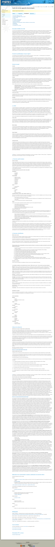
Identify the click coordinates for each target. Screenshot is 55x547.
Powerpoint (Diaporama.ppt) (16, 534)
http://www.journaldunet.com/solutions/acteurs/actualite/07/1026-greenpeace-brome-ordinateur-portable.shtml (27, 514)
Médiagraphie (15, 23)
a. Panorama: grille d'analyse (17, 19)
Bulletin (4, 15)
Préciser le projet (15, 17)
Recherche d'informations (18, 489)
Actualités (3, 14)
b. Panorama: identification (17, 20)
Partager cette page (43, 6)
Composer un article (17, 497)
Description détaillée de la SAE (17, 15)
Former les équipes (17, 481)
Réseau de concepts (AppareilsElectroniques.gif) (19, 349)
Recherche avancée (5, 10)
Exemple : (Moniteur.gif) (18, 494)
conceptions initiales (22, 479)
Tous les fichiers (15, 24)
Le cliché (14, 18)
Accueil (3, 9)
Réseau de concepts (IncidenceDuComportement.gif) (20, 396)
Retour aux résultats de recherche (16, 6)
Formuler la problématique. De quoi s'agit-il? (19, 16)
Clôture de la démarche (16, 21)
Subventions (4, 21)
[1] (12, 154)
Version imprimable (36, 6)
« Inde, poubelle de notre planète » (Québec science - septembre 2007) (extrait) (23, 484)
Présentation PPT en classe (17, 25)
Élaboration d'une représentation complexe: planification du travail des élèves (24, 22)
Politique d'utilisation (5, 20)
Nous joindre (4, 24)
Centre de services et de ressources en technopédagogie (30, 543)
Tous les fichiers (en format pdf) (16, 529)
